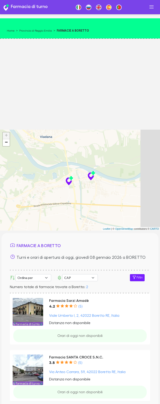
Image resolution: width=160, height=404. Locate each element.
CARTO (154, 228)
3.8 (52, 363)
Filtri (137, 277)
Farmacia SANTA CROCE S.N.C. (76, 357)
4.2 (52, 306)
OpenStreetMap (124, 228)
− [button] (6, 142)
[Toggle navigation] (151, 7)
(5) (80, 306)
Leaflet (106, 228)
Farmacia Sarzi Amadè (69, 301)
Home (10, 30)
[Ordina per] (33, 277)
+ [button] (6, 135)
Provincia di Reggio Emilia (35, 30)
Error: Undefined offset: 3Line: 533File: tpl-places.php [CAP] (80, 277)
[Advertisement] (78, 82)
